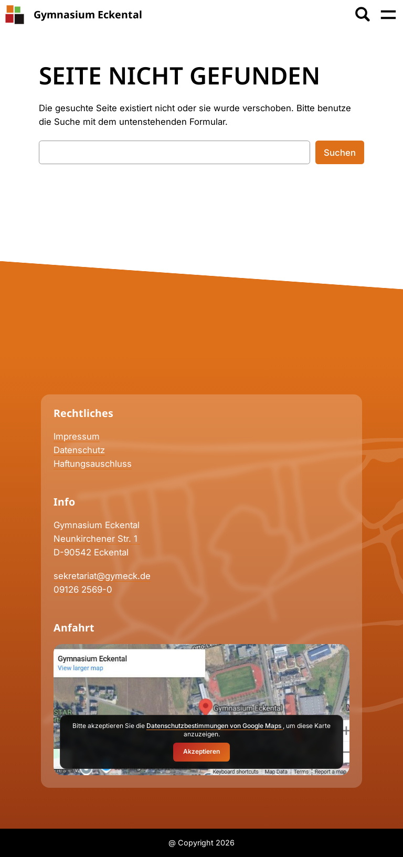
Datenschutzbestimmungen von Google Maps (214, 726)
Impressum (77, 436)
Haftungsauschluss (93, 463)
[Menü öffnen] (388, 14)
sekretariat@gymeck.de (102, 576)
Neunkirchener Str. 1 (97, 538)
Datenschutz (79, 450)
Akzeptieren (201, 751)
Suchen (340, 152)
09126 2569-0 (83, 589)
